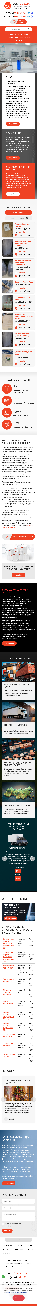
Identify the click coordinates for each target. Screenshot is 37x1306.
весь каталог (20, 212)
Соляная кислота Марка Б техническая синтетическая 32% (9, 956)
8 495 (16, 1273)
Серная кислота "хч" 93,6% (23, 298)
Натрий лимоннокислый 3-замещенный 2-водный (24, 353)
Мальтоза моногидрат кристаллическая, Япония (23, 243)
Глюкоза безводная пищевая (22, 225)
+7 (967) (15, 16)
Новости (27, 34)
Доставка (19, 37)
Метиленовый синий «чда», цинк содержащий (23, 262)
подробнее (13, 124)
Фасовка (10, 37)
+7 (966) (15, 12)
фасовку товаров (26, 1161)
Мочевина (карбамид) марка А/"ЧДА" (8, 992)
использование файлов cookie (16, 1293)
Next (32, 858)
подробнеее (9, 643)
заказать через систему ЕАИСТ (23, 536)
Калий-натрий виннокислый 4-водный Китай (24, 316)
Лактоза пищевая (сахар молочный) (22, 335)
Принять (18, 1298)
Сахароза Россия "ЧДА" (24, 282)
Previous (4, 858)
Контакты (18, 40)
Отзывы (27, 37)
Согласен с (13, 1225)
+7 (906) (18, 1277)
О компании (11, 34)
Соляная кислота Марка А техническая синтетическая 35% (9, 943)
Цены (20, 34)
